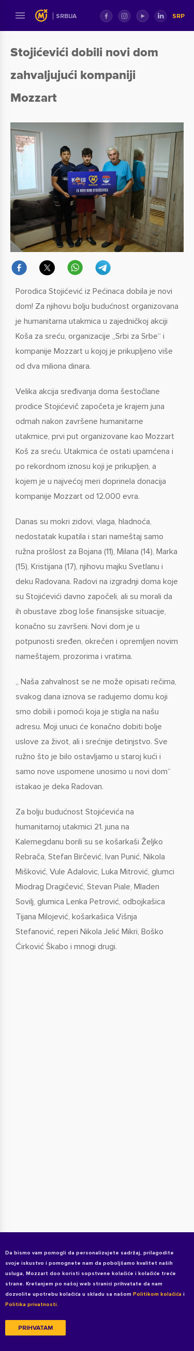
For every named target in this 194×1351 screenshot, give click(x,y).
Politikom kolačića (157, 1294)
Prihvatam (35, 1328)
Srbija (66, 16)
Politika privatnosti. (31, 1304)
